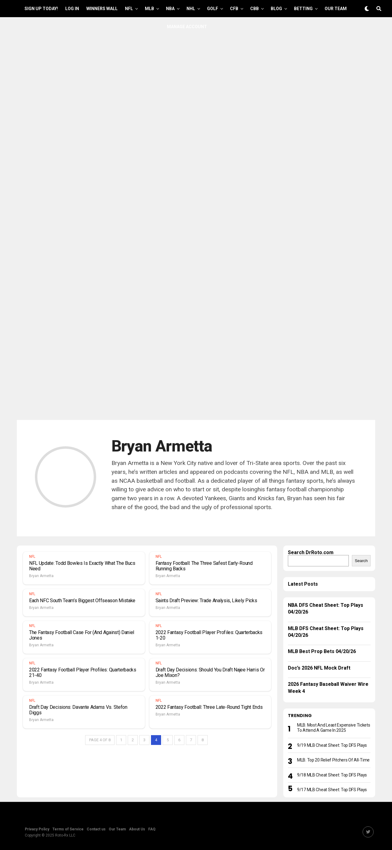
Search (361, 560)
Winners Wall (102, 8)
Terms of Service (68, 829)
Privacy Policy (37, 829)
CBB (254, 8)
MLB (149, 8)
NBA (170, 8)
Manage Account (187, 26)
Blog (276, 8)
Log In (72, 8)
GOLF (212, 8)
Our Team (336, 8)
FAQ (152, 829)
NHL (191, 8)
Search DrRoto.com (311, 552)
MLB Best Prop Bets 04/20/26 (322, 651)
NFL (129, 8)
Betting (303, 8)
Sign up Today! (41, 8)
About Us (137, 829)
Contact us (96, 829)
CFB (234, 8)
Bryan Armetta (41, 576)
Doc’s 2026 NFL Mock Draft (319, 668)
